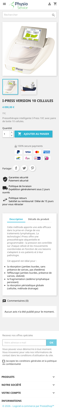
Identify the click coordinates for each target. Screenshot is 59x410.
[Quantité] (6, 134)
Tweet (24, 168)
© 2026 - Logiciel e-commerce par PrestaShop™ (28, 405)
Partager (16, 168)
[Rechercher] (29, 14)
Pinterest (32, 168)
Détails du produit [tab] (38, 219)
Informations (12, 400)
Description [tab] (16, 219)
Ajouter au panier (33, 134)
